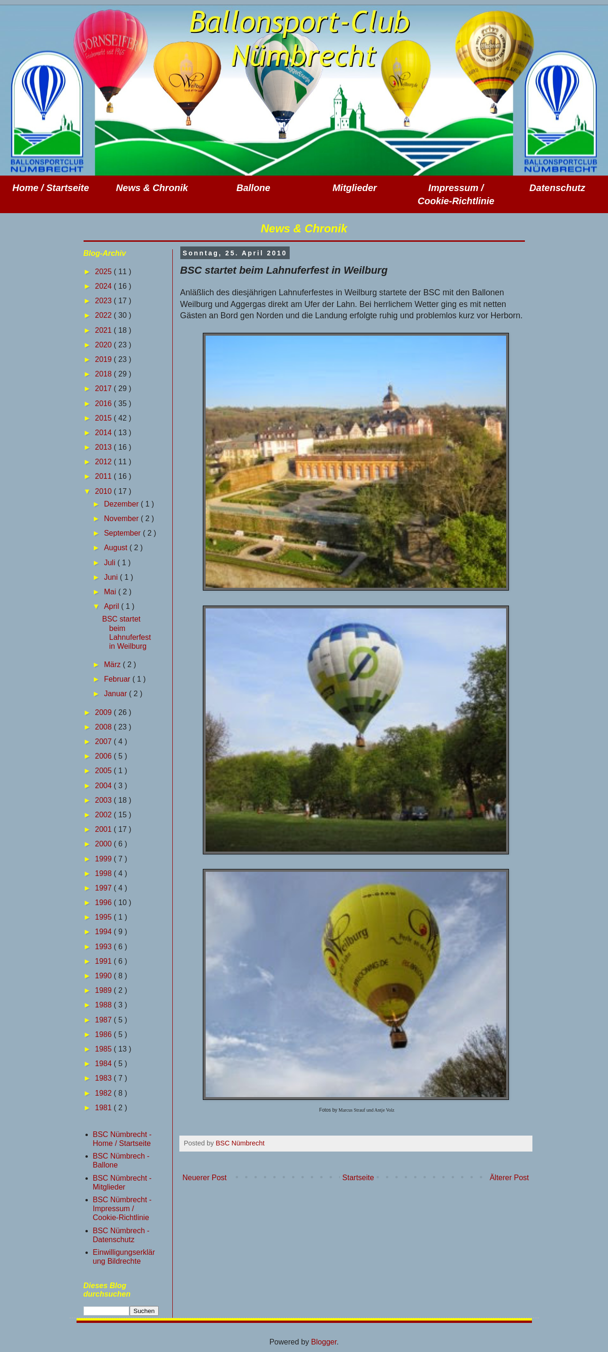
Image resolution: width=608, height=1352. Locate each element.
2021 (104, 330)
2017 (104, 388)
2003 (104, 800)
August (116, 548)
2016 (104, 403)
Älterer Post (509, 1178)
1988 (104, 1005)
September (123, 533)
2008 (104, 727)
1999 (104, 859)
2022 (104, 315)
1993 (104, 947)
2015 (104, 418)
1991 (104, 961)
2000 (104, 844)
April (112, 606)
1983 (104, 1078)
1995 (104, 917)
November (122, 518)
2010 (104, 491)
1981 (104, 1108)
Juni (112, 577)
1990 (104, 976)
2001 (104, 829)
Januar (116, 694)
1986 (104, 1034)
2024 (104, 286)
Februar (118, 679)
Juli (110, 563)
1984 (104, 1064)
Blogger (324, 1342)
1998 (104, 873)
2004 (104, 786)
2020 (104, 345)
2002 (104, 815)
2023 (104, 301)
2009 (104, 712)
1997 (104, 888)
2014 (104, 433)
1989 (104, 990)
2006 (104, 756)
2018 (104, 374)
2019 (104, 359)
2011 (104, 476)
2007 (104, 741)
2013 (104, 447)
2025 (104, 272)
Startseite (358, 1178)
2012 (104, 462)
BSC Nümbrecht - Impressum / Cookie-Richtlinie (122, 1208)
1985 (104, 1049)
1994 (104, 932)
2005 (104, 771)
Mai (111, 592)
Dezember (122, 504)
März (113, 664)
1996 (104, 902)
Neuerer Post (205, 1178)
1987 (104, 1020)
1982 (104, 1093)
